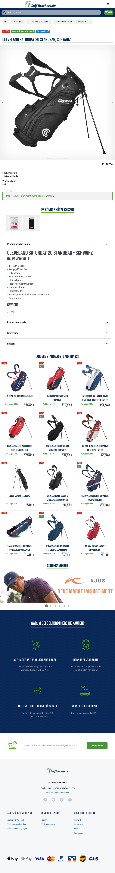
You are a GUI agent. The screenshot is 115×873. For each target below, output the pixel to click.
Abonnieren (97, 745)
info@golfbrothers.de (60, 793)
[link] (38, 703)
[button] (5, 102)
